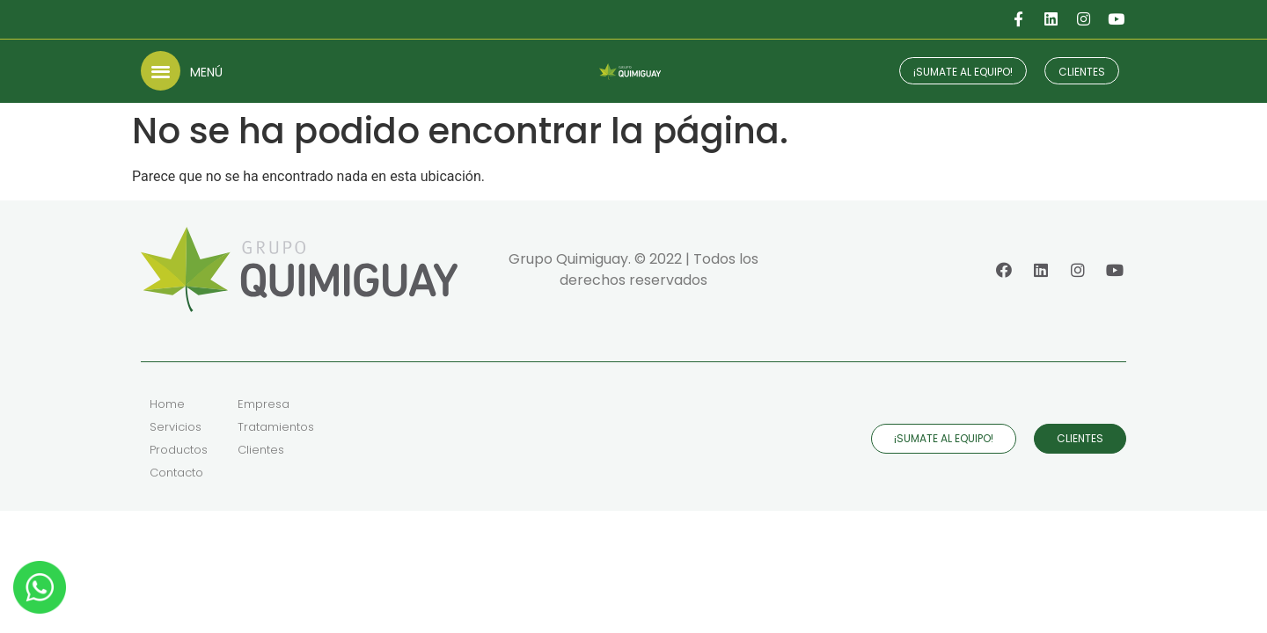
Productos (179, 449)
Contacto (176, 472)
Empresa (263, 404)
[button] (160, 71)
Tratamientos (276, 426)
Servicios (175, 426)
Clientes (261, 449)
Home (167, 404)
